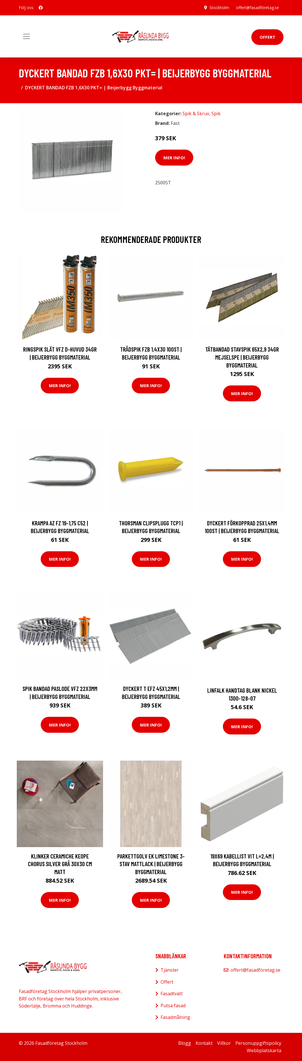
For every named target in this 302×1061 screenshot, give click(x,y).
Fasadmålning (175, 1017)
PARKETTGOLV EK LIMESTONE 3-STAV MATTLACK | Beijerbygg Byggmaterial (151, 863)
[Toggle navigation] (26, 36)
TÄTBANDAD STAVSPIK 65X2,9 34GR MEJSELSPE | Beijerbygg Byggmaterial (242, 357)
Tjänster (170, 970)
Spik (216, 113)
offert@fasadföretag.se (257, 7)
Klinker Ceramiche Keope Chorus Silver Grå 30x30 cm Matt (60, 863)
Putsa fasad (173, 1005)
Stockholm (219, 7)
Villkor (224, 1043)
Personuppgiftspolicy (258, 1043)
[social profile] (40, 7)
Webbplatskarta (264, 1050)
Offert (267, 37)
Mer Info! (174, 157)
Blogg (184, 1043)
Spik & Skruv (195, 113)
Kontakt (204, 1043)
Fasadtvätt (172, 993)
